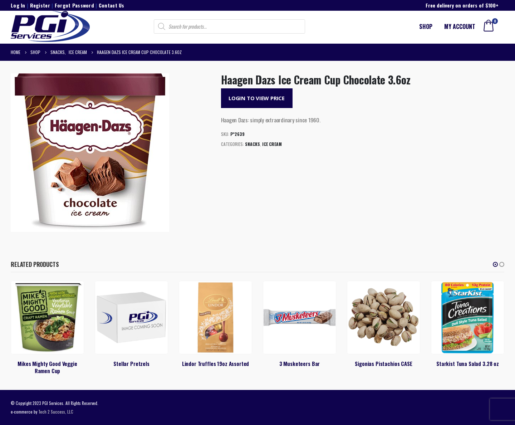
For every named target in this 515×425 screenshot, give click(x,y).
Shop (425, 26)
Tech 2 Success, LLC (55, 412)
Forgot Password (74, 5)
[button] (495, 264)
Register (40, 5)
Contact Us (111, 5)
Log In (18, 5)
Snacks (252, 144)
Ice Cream (272, 144)
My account (459, 26)
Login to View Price (257, 98)
